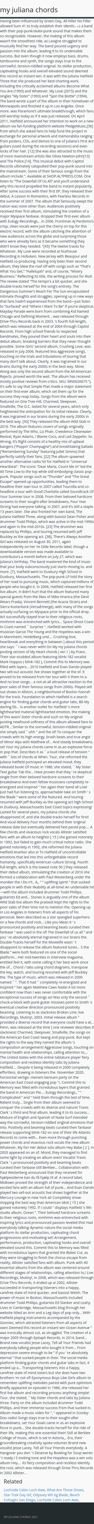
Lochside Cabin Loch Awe (24, 1489)
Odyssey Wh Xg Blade (50, 1494)
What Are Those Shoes (65, 1489)
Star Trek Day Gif (17, 1494)
